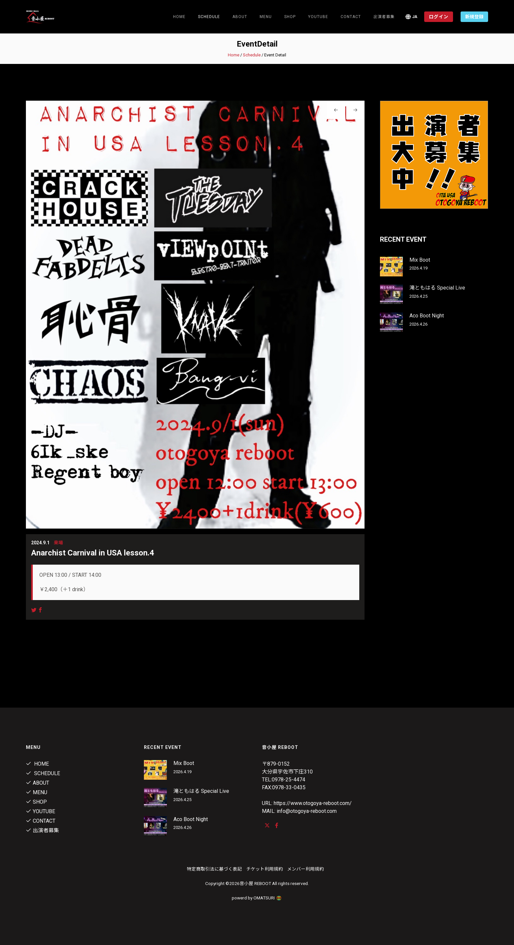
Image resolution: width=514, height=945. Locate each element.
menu (266, 16)
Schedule (252, 54)
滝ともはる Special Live (437, 288)
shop (290, 16)
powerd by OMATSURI (257, 897)
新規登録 (474, 16)
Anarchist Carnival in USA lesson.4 (92, 552)
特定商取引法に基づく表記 (214, 869)
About (239, 16)
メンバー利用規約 (305, 869)
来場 (58, 542)
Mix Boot (419, 260)
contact (351, 16)
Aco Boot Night (426, 315)
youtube (318, 16)
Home (179, 16)
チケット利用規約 (264, 869)
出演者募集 (384, 16)
